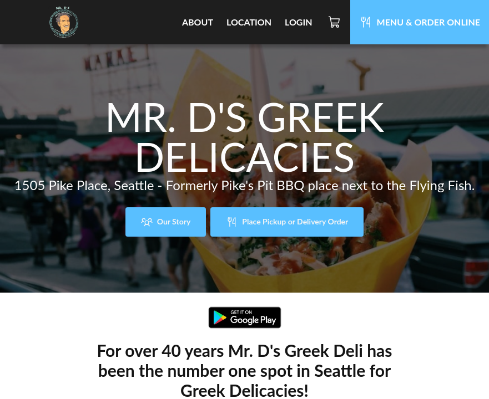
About (197, 22)
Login (298, 22)
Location (248, 22)
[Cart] (334, 22)
